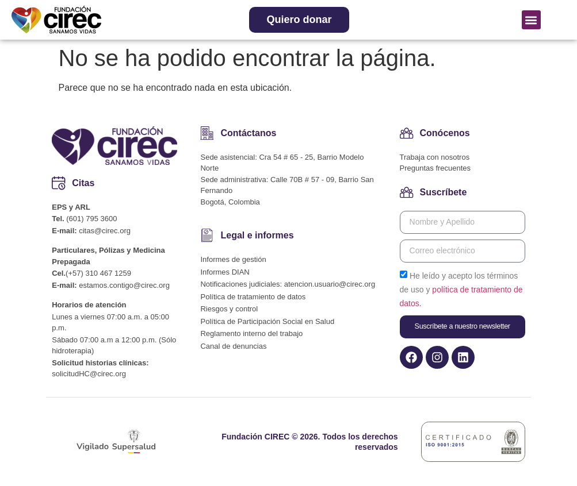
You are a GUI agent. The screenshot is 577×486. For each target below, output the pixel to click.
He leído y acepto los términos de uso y (461, 289)
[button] (531, 19)
